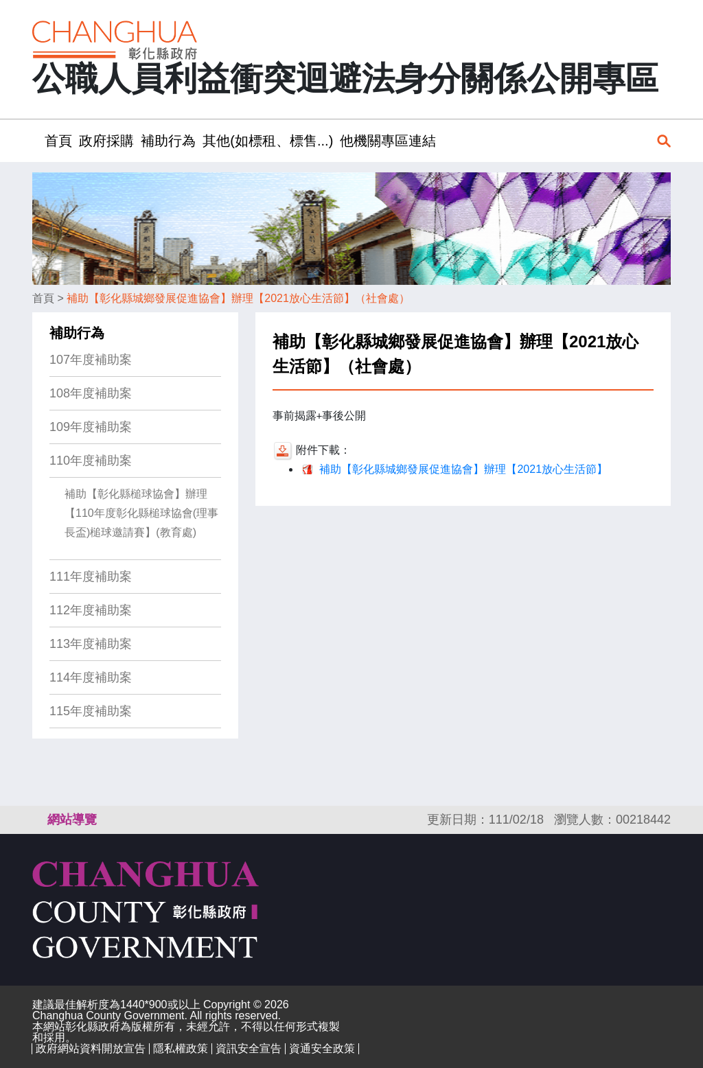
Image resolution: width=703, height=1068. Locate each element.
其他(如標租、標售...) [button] (268, 140)
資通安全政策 (322, 1048)
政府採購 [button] (106, 140)
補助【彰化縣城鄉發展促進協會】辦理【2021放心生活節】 (463, 469)
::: (36, 140)
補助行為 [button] (168, 140)
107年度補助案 (90, 360)
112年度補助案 (90, 610)
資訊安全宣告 (248, 1048)
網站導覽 (72, 819)
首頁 (43, 298)
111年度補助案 (90, 576)
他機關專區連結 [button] (388, 140)
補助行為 (76, 332)
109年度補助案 (90, 427)
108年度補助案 (90, 393)
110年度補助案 (90, 460)
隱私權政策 (180, 1048)
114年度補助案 (90, 677)
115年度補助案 (90, 711)
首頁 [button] (58, 140)
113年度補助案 (90, 644)
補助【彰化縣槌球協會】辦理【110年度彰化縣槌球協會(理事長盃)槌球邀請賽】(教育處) (141, 513)
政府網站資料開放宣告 (91, 1048)
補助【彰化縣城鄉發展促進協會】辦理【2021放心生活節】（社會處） (238, 298)
